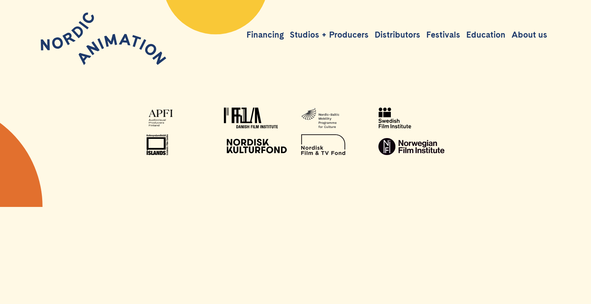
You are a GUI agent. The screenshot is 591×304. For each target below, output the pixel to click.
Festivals (443, 35)
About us (529, 35)
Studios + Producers (329, 35)
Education (485, 35)
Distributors (397, 35)
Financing (265, 35)
